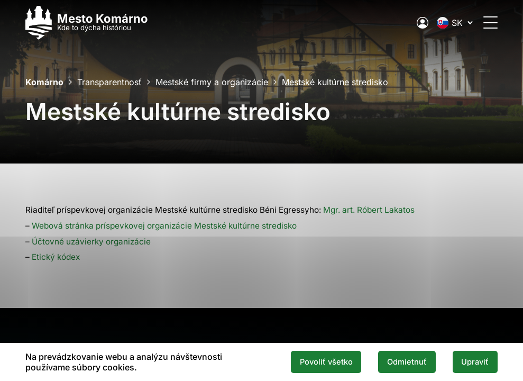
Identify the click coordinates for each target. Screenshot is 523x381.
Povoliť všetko (326, 362)
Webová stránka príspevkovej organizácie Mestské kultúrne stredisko (164, 226)
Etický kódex (56, 257)
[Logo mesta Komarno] (86, 22)
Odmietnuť (407, 362)
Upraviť (475, 362)
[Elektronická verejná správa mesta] (422, 23)
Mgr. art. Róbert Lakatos (369, 210)
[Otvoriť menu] (490, 22)
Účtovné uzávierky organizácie (91, 242)
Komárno (44, 82)
